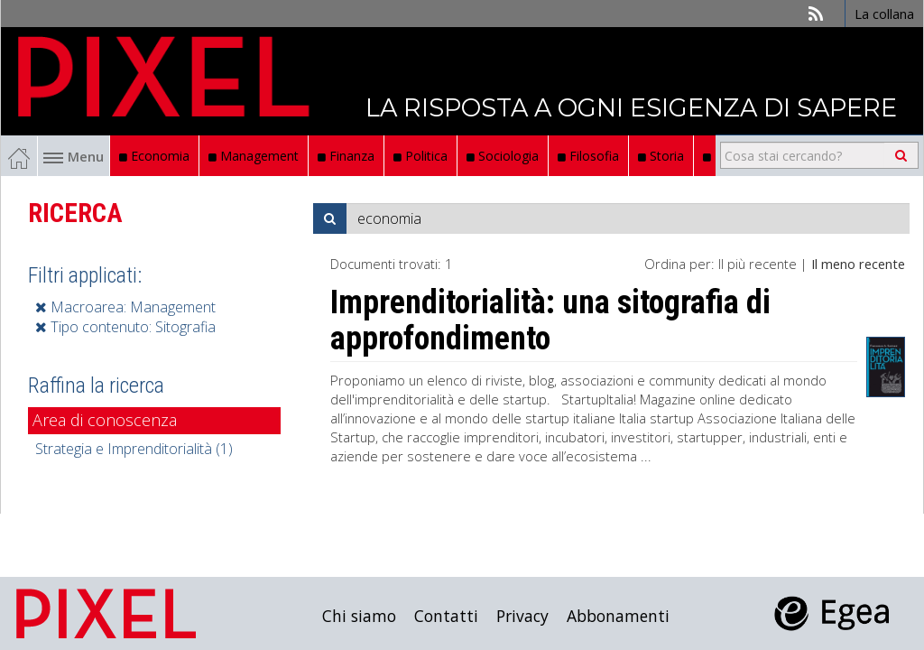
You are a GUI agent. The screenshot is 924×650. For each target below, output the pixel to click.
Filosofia (588, 155)
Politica (420, 155)
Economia (154, 155)
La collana (884, 14)
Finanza (346, 155)
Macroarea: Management (125, 307)
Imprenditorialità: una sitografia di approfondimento (550, 320)
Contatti (446, 616)
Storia (661, 155)
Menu (73, 156)
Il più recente (757, 264)
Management (253, 155)
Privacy (522, 616)
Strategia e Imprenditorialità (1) (134, 449)
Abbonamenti (618, 616)
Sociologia (503, 155)
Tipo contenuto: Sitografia (125, 327)
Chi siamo (359, 616)
